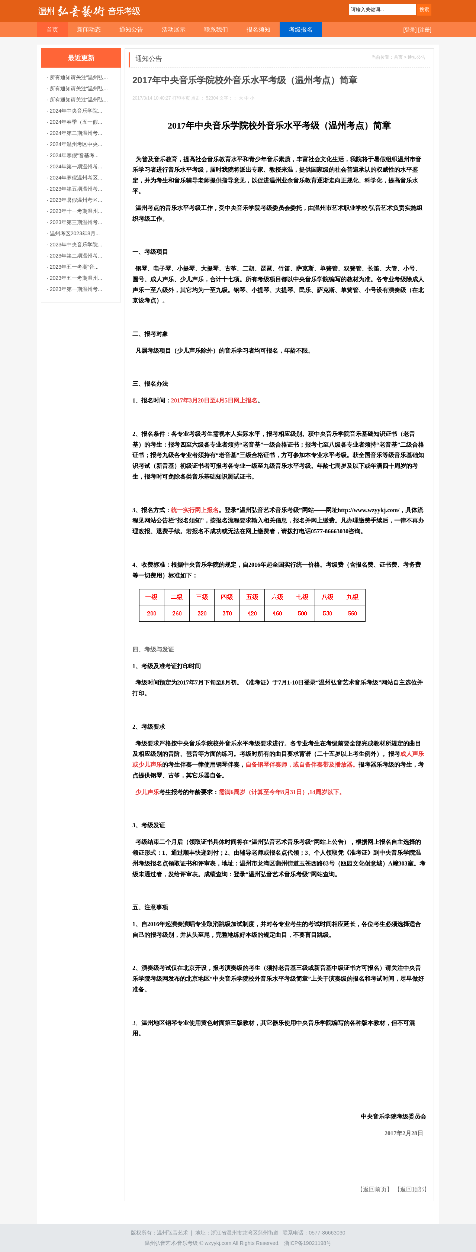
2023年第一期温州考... (75, 289)
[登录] (410, 30)
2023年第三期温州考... (75, 222)
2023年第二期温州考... (75, 256)
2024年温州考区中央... (75, 144)
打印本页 (181, 98)
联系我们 (216, 29)
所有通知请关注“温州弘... (78, 77)
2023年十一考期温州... (75, 211)
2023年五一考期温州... (75, 278)
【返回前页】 (375, 1189)
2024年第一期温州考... (75, 166)
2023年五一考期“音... (73, 267)
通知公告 (131, 29)
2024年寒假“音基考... (73, 155)
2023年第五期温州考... (75, 189)
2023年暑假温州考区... (75, 200)
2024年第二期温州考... (75, 133)
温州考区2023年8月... (74, 233)
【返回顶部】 (412, 1189)
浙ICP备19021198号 (308, 1243)
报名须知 (258, 29)
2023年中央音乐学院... (75, 245)
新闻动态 (89, 29)
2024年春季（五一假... (75, 122)
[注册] (424, 30)
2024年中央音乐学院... (75, 111)
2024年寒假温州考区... (75, 178)
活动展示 (174, 29)
